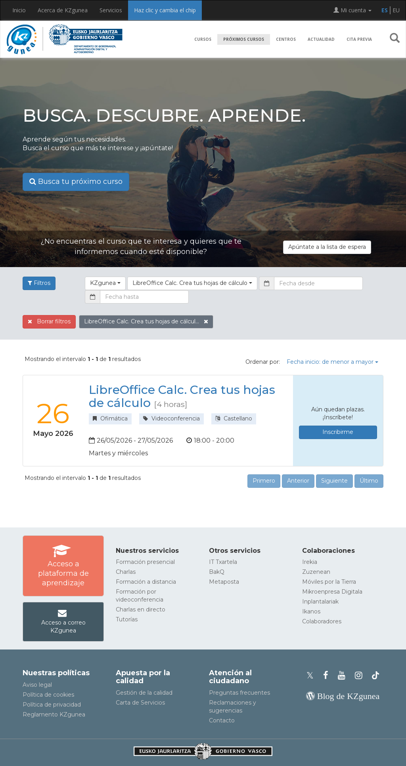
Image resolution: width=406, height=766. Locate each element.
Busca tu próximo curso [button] (76, 181)
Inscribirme (337, 432)
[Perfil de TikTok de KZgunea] (375, 675)
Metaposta (224, 581)
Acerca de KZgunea (63, 10)
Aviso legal (37, 684)
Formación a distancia (146, 581)
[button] (395, 39)
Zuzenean (316, 571)
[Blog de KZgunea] (343, 696)
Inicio (19, 10)
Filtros (39, 283)
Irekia (309, 561)
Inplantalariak (320, 601)
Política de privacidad (52, 704)
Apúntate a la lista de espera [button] (327, 246)
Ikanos (311, 611)
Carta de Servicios (140, 702)
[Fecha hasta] (144, 297)
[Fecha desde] (318, 283)
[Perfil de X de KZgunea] (312, 675)
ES (384, 10)
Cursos (202, 39)
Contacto (222, 720)
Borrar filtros (49, 321)
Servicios (111, 10)
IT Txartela (223, 561)
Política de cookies (48, 694)
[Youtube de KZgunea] (343, 675)
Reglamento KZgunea (54, 714)
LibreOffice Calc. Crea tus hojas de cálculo (182, 396)
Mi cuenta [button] (352, 10)
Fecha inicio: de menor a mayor (332, 361)
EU (396, 10)
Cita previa (359, 39)
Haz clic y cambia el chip (165, 10)
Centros (286, 39)
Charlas (126, 571)
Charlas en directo (140, 609)
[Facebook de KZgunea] (328, 675)
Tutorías (127, 619)
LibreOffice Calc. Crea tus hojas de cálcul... (146, 321)
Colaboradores (321, 621)
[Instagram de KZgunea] (361, 675)
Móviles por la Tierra (329, 581)
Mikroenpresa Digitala (332, 591)
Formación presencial (145, 561)
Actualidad (321, 39)
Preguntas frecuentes (239, 692)
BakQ (216, 571)
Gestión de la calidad (144, 692)
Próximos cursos (243, 39)
